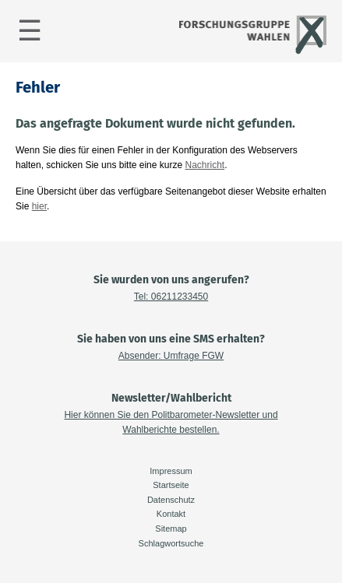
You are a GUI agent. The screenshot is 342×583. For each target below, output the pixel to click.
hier (39, 206)
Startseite (171, 485)
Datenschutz (171, 499)
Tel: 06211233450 (171, 296)
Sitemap (170, 528)
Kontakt (171, 513)
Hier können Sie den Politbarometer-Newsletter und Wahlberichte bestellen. (170, 422)
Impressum (171, 471)
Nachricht (204, 165)
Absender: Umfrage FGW (171, 355)
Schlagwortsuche (171, 543)
